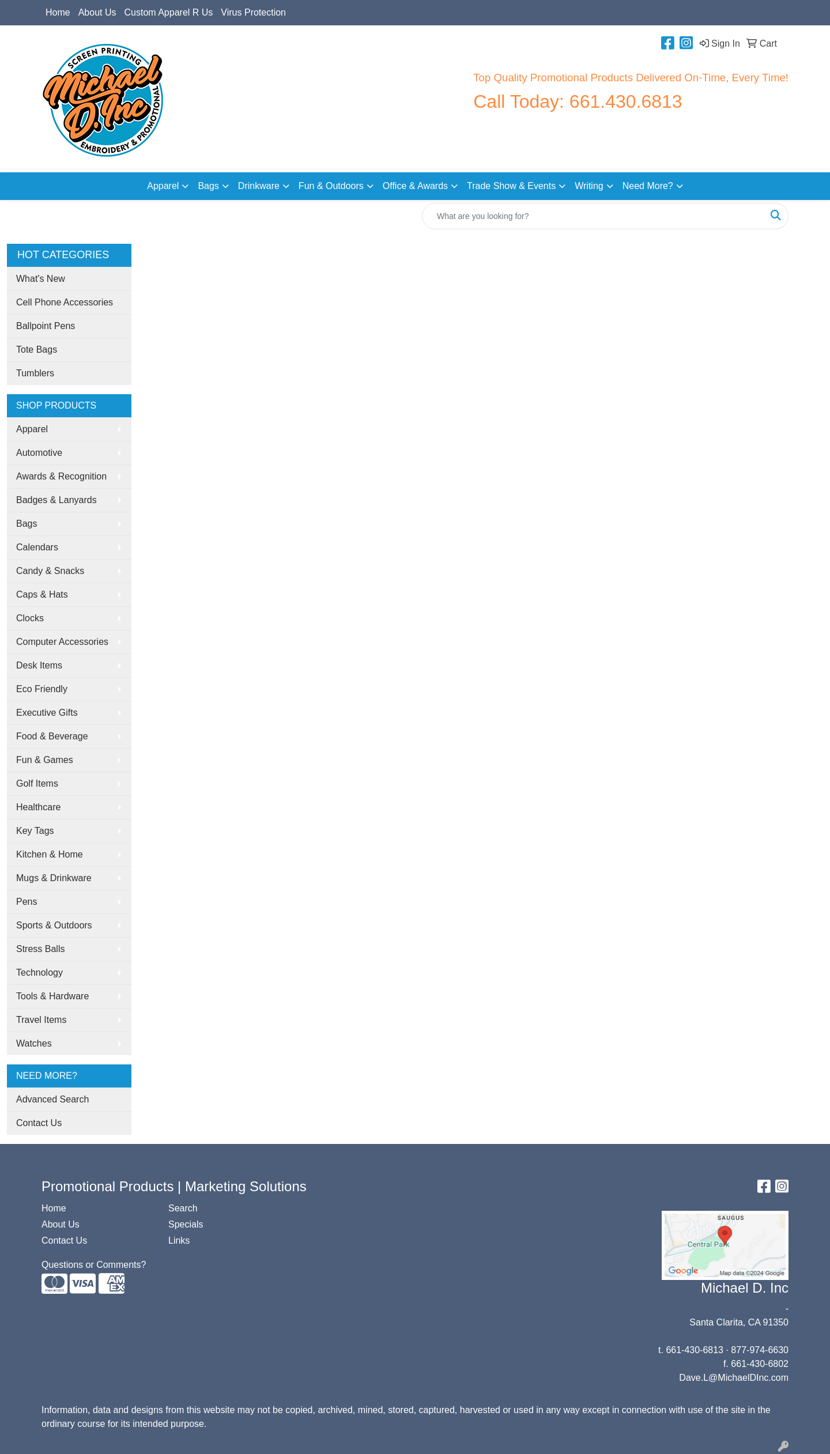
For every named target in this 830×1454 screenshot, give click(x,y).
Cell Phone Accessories (64, 302)
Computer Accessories (62, 642)
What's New (40, 279)
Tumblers (35, 373)
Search (183, 1208)
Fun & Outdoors (331, 186)
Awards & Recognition (61, 476)
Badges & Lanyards (56, 500)
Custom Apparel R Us (168, 12)
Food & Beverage (52, 736)
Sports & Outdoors (54, 925)
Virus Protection (253, 12)
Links (179, 1240)
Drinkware (259, 186)
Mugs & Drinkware (54, 878)
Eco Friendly (41, 689)
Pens (26, 902)
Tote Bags (36, 349)
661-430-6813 (694, 1350)
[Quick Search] (593, 216)
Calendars (37, 547)
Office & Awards (415, 186)
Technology (39, 972)
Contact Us (39, 1123)
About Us (97, 12)
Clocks (30, 618)
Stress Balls (40, 949)
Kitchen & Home (49, 854)
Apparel (163, 186)
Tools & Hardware (52, 996)
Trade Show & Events (511, 186)
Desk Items (39, 665)
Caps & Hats (42, 594)
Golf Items (37, 783)
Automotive (39, 453)
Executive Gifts (47, 712)
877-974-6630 (759, 1350)
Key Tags (35, 831)
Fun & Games (44, 760)
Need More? (647, 186)
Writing (589, 186)
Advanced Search (52, 1099)
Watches (34, 1043)
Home (58, 12)
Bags (208, 186)
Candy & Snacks (50, 571)
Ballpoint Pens (45, 326)
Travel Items (41, 1020)
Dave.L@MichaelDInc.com (733, 1378)
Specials (185, 1224)
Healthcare (38, 807)
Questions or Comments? (94, 1265)
